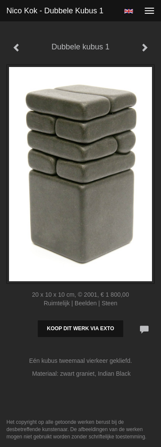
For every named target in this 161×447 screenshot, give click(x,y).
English (129, 11)
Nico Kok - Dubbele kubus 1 (54, 10)
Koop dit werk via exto (80, 328)
